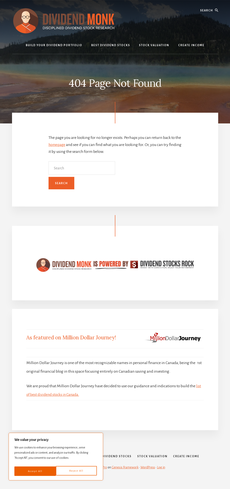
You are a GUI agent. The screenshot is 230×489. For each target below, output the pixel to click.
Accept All (77, 471)
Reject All (34, 471)
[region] (56, 457)
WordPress (147, 474)
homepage (58, 145)
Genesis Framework (125, 474)
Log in (161, 474)
